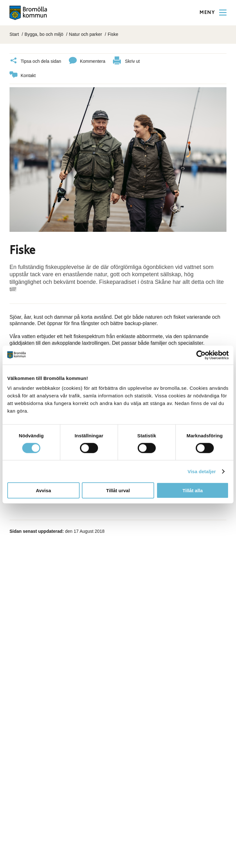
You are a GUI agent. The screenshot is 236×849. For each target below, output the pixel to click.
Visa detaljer (201, 471)
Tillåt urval (118, 490)
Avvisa (43, 490)
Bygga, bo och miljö (43, 34)
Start (14, 34)
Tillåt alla (192, 490)
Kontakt (23, 76)
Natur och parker (85, 34)
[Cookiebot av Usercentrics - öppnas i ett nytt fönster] (201, 355)
